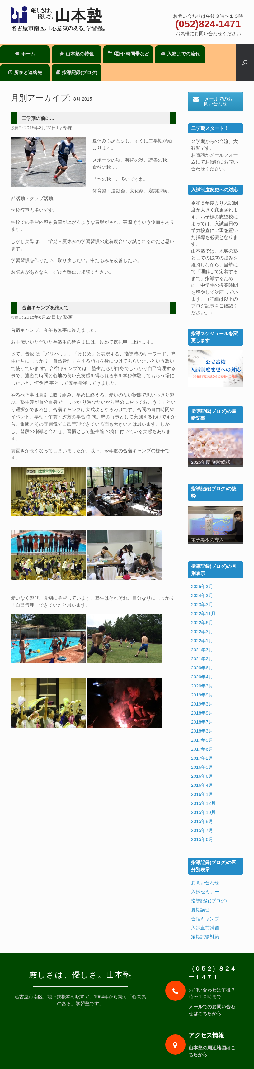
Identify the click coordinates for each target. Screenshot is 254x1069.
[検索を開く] (245, 62)
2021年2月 (202, 658)
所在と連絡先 (25, 72)
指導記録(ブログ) (77, 72)
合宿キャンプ (205, 918)
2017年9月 (202, 740)
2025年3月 (202, 586)
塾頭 (68, 127)
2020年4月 (202, 676)
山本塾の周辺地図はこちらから (212, 1051)
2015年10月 (203, 812)
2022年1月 (202, 640)
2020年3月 (202, 685)
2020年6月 (202, 667)
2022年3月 (202, 631)
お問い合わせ (205, 882)
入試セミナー (205, 891)
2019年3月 (202, 703)
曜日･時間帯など (128, 53)
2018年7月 (202, 722)
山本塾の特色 (76, 53)
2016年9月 (202, 767)
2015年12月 (203, 803)
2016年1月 (202, 794)
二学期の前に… (38, 118)
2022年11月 (203, 613)
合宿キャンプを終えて (45, 307)
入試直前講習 (205, 927)
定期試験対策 (205, 936)
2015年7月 (202, 830)
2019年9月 (202, 694)
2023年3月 (202, 604)
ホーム (25, 53)
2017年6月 (202, 749)
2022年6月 (202, 622)
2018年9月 (202, 712)
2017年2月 (202, 758)
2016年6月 (202, 776)
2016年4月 (202, 785)
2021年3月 (202, 649)
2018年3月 (202, 731)
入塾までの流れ (180, 53)
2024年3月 (202, 595)
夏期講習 (200, 909)
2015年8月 (202, 821)
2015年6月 (202, 839)
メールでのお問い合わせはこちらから (212, 1010)
